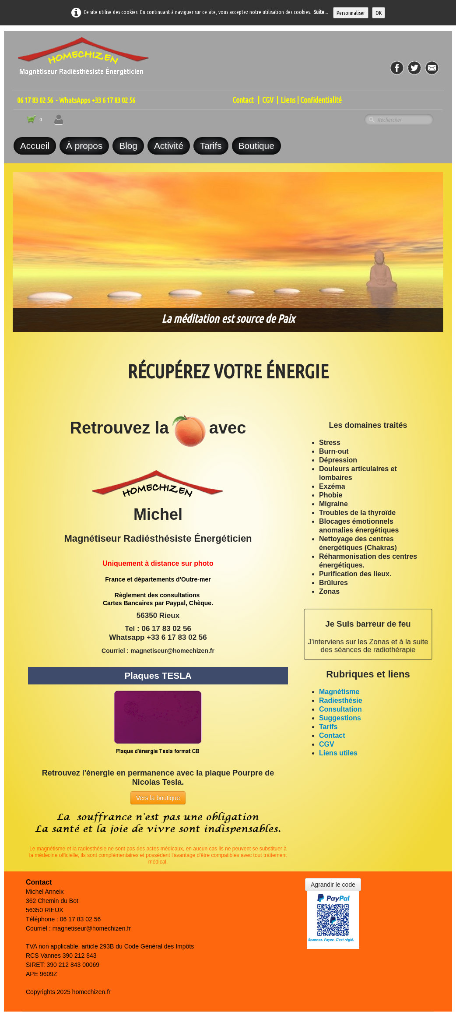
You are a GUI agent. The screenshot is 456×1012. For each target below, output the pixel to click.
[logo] (83, 51)
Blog (128, 146)
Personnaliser (351, 13)
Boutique (256, 146)
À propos (84, 146)
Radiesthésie (340, 700)
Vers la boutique (158, 797)
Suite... (321, 12)
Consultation (340, 709)
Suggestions (340, 718)
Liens (288, 100)
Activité (168, 146)
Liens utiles (338, 753)
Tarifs (211, 146)
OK (378, 13)
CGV (268, 100)
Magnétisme (339, 691)
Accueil (34, 146)
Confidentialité (321, 100)
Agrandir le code (333, 884)
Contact (242, 100)
